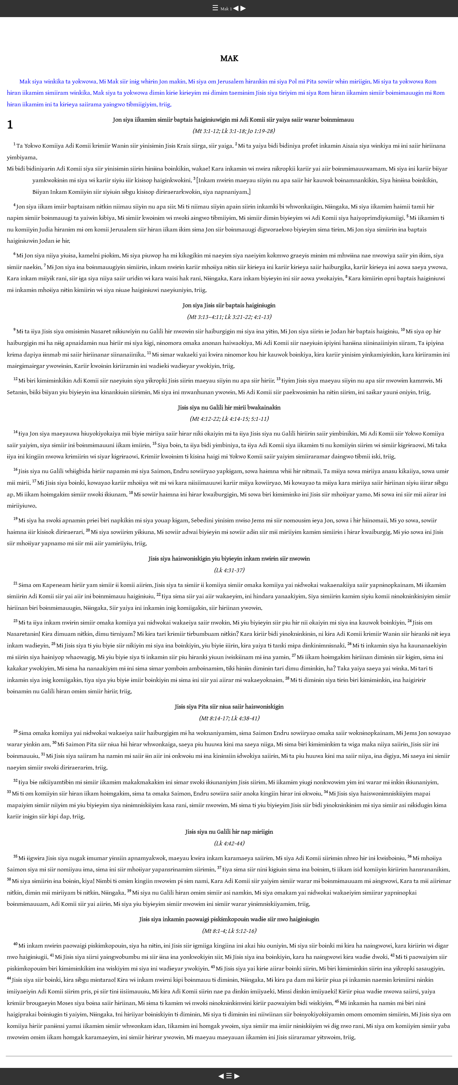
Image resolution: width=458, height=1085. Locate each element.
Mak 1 (227, 9)
